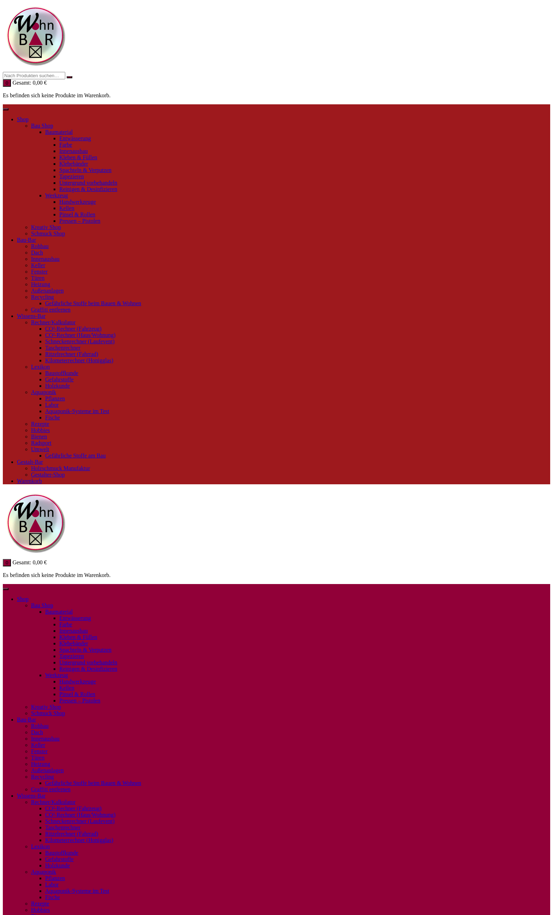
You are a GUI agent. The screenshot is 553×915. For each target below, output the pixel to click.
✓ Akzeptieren (195, 610)
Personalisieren (240, 610)
